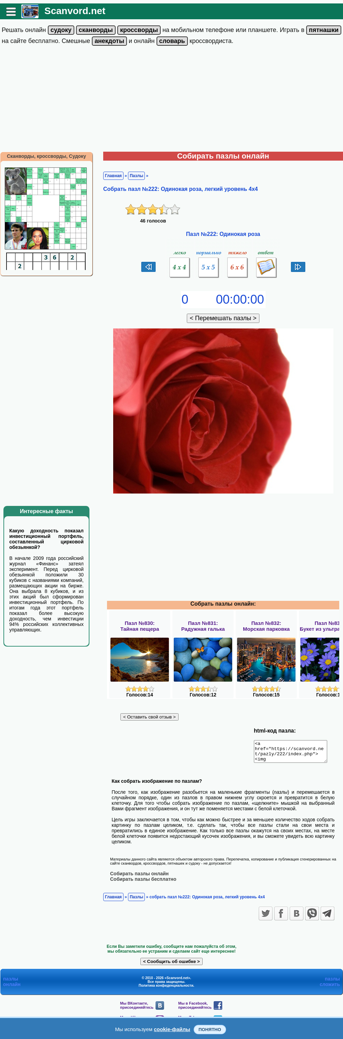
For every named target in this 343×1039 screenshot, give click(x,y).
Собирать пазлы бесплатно (143, 883)
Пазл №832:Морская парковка (266, 626)
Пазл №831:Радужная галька (203, 626)
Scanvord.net (74, 11)
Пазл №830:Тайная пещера (139, 626)
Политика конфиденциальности (166, 989)
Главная (113, 175)
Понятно (210, 1029)
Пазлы (136, 175)
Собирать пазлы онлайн (139, 877)
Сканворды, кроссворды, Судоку (46, 156)
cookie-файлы (172, 1029)
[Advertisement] (171, 100)
